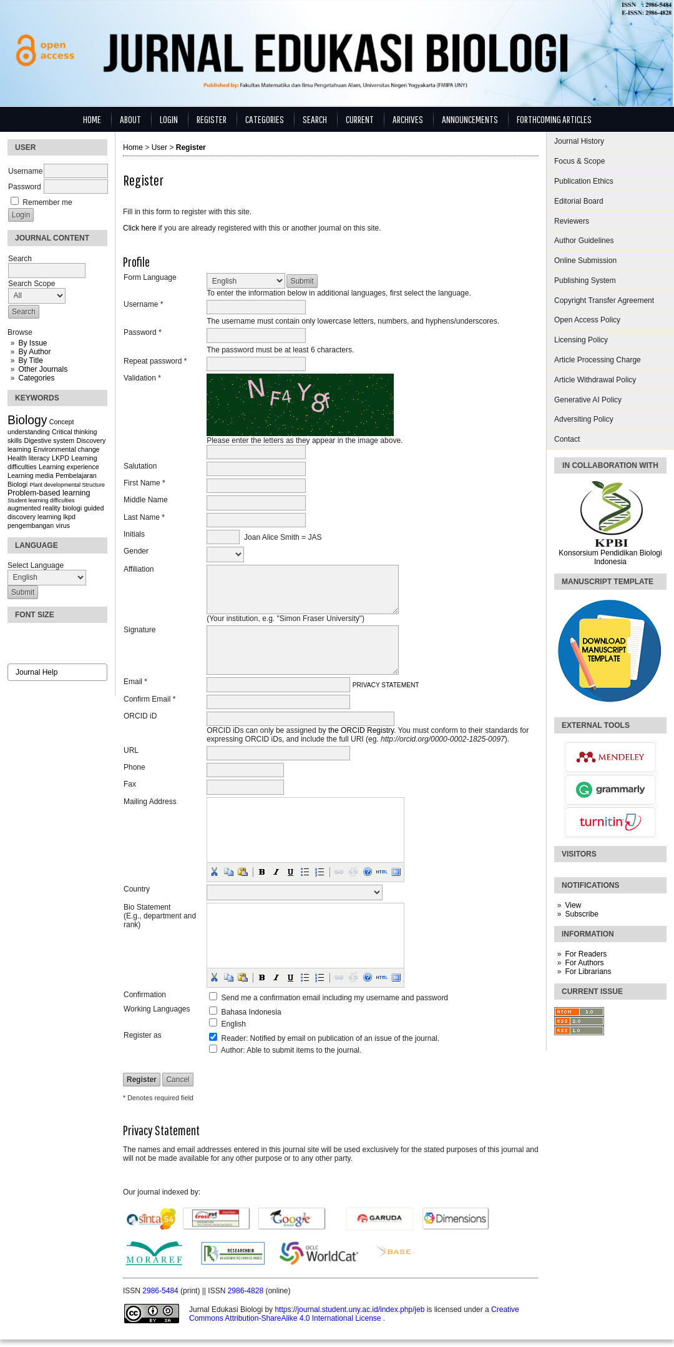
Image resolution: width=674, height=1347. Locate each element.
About (130, 119)
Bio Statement (147, 907)
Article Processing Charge (597, 359)
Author (232, 1050)
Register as (143, 1035)
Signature (139, 629)
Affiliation (139, 569)
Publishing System (585, 280)
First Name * (144, 483)
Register (212, 119)
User (159, 147)
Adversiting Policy (583, 419)
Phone (134, 767)
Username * (143, 304)
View (573, 905)
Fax (130, 784)
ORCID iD (140, 716)
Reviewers (571, 221)
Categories (36, 378)
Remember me (47, 202)
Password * (143, 332)
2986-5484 (161, 1290)
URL (131, 750)
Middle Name (146, 499)
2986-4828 (247, 1290)
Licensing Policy (581, 340)
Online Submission (585, 260)
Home (92, 119)
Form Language (150, 277)
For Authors (584, 962)
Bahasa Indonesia (251, 1012)
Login (169, 119)
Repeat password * (155, 361)
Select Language (35, 565)
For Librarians (588, 971)
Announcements (470, 119)
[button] (214, 871)
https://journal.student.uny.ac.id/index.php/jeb (350, 1309)
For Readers (586, 954)
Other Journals (42, 369)
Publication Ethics (583, 181)
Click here (139, 228)
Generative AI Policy (588, 399)
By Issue (32, 343)
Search (315, 119)
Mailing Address (150, 801)
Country (137, 889)
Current (360, 119)
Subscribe (581, 914)
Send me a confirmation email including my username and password (335, 997)
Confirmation (145, 994)
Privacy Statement (386, 685)
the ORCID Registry (361, 730)
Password (24, 186)
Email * (135, 681)
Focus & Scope (579, 161)
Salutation (140, 466)
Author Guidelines (583, 240)
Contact (567, 439)
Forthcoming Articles (554, 119)
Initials (134, 534)
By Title (30, 360)
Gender (136, 551)
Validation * (142, 378)
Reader (234, 1038)
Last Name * (144, 517)
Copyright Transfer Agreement (604, 300)
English (234, 1024)
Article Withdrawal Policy (595, 379)
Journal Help (36, 672)
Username (25, 171)
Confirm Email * (149, 699)
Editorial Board (578, 201)
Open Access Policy (587, 320)
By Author (34, 351)
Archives (408, 119)
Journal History (579, 141)
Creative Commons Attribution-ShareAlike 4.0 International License (354, 1314)
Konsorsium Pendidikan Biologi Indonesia (610, 557)
